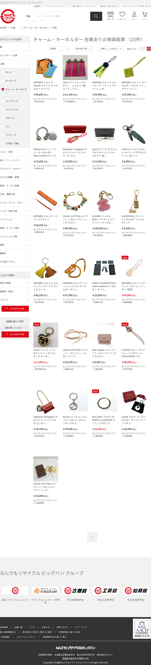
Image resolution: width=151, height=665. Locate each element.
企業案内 (37, 6)
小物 (13, 27)
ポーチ (8, 72)
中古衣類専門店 (75, 594)
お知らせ (46, 627)
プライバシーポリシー (26, 637)
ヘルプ (32, 627)
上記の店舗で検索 (15, 334)
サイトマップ (81, 627)
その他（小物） (12, 143)
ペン (7, 126)
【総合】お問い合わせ (108, 6)
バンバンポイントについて (56, 6)
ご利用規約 (5, 637)
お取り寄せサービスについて (83, 6)
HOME (3, 27)
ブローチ (9, 117)
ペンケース (10, 134)
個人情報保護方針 (8, 632)
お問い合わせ (62, 627)
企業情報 (4, 627)
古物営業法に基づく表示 (70, 632)
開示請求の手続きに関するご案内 (37, 632)
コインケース (11, 109)
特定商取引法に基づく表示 (55, 637)
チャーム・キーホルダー (36, 27)
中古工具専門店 (105, 594)
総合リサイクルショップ (15, 594)
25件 (54, 27)
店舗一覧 (18, 627)
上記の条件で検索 (15, 308)
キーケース (10, 80)
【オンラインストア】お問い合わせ (136, 6)
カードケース (11, 101)
